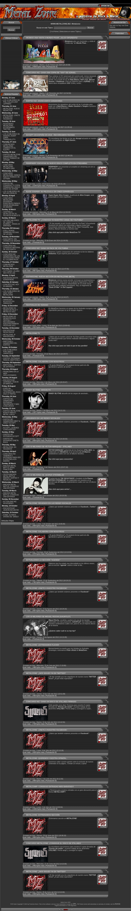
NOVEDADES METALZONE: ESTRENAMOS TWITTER (9, 126)
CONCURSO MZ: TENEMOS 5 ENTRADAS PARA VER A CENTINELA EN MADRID (12, 457)
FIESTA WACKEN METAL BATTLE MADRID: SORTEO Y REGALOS (11, 477)
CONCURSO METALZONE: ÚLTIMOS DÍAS (9, 166)
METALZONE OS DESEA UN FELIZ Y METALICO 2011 (10, 310)
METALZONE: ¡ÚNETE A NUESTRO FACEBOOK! (11, 117)
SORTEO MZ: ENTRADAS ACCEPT (11, 435)
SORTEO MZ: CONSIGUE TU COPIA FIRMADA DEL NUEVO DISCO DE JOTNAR (11, 186)
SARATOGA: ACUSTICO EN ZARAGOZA (8, 301)
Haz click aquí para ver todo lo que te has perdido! (68, 346)
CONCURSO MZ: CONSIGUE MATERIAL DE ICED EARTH (11, 247)
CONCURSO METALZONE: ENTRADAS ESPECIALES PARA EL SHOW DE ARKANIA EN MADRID (11, 202)
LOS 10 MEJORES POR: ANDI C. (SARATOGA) (10, 351)
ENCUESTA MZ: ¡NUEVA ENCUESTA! (11, 509)
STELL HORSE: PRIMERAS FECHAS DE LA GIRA (11, 232)
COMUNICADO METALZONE (8, 265)
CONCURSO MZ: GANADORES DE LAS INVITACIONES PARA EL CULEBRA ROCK (11, 257)
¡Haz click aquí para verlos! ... (60, 489)
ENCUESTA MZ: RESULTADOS (9, 331)
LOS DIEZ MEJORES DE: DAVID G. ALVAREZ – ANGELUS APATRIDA (11, 223)
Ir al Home (54, 31)
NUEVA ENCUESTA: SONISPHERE (10, 279)
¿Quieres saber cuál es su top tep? (62, 631)
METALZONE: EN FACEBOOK (9, 448)
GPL (74, 904)
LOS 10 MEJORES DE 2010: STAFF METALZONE (11, 293)
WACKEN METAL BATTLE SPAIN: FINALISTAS (9, 467)
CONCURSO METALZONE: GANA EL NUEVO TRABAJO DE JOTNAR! (12, 176)
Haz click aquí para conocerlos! (61, 459)
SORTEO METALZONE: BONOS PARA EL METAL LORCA (12, 412)
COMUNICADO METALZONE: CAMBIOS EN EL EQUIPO (9, 147)
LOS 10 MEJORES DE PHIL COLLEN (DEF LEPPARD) (11, 102)
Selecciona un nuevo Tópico (70, 31)
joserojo (35, 65)
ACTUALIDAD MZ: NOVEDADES (10, 502)
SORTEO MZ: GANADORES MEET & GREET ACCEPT (11, 421)
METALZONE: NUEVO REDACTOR (11, 109)
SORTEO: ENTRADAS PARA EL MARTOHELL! (12, 359)
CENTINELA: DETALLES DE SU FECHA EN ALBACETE (11, 213)
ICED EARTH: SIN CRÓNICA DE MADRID (11, 240)
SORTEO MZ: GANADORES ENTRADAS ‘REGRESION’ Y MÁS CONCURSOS (11, 402)
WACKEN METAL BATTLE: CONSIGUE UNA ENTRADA (11, 486)
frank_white (36, 325)
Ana (33, 184)
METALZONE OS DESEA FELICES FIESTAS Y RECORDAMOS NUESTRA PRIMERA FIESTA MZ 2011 (11, 321)
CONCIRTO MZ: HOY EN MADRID (11, 285)
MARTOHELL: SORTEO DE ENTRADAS (12, 366)
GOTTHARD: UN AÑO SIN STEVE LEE (11, 272)
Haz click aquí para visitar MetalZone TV (64, 232)
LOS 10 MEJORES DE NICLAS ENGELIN (11, 192)
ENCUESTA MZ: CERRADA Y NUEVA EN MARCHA (10, 382)
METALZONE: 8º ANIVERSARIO (9, 335)
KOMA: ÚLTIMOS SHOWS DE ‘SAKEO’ (11, 516)
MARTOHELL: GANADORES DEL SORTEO (10, 343)
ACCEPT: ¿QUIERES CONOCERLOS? (11, 429)
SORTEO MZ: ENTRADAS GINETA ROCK (10, 440)
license (117, 904)
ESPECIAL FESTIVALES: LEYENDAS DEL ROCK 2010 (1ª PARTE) (12, 391)
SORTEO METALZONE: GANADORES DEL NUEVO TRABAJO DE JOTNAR (12, 157)
